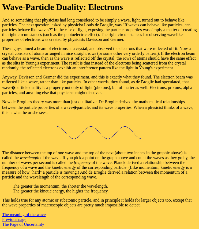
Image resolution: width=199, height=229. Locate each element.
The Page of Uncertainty (23, 224)
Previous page (14, 219)
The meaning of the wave (24, 214)
